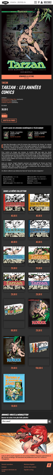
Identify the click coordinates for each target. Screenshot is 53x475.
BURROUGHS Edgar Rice (9, 99)
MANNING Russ (6, 101)
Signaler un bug (28, 470)
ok (49, 421)
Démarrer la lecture (26, 77)
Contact (4, 467)
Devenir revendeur (7, 464)
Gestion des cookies (30, 467)
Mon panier (47, 2)
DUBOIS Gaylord (6, 102)
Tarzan (5, 83)
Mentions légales (29, 464)
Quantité (4, 113)
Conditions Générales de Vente (9, 470)
